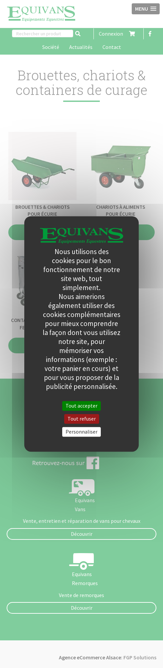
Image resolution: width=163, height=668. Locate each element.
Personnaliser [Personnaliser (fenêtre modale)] (81, 431)
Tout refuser (82, 418)
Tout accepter (81, 405)
